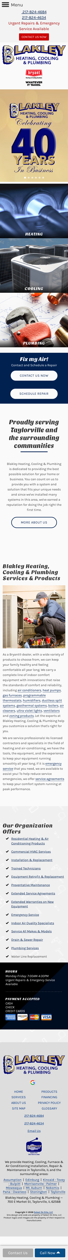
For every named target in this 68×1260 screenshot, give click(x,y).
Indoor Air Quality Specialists (32, 923)
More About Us (34, 522)
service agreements (49, 779)
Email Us (34, 1131)
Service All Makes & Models (31, 931)
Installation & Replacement (31, 860)
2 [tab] (29, 178)
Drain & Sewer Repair (27, 940)
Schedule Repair (34, 394)
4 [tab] (37, 178)
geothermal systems (32, 706)
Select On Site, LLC (43, 1212)
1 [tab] (26, 178)
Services (18, 1097)
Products (49, 1092)
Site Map (18, 1108)
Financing (49, 1097)
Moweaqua (14, 1188)
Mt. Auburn (34, 1188)
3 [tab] (33, 178)
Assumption (12, 1180)
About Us (18, 1103)
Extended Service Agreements (33, 893)
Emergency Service (25, 915)
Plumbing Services (25, 948)
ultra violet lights (29, 711)
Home (18, 1092)
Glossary (49, 1108)
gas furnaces (12, 695)
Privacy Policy (49, 1103)
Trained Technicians (26, 868)
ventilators (52, 711)
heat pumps (52, 690)
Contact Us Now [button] (34, 37)
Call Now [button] (50, 1253)
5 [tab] (40, 178)
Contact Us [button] (18, 1253)
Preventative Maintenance (30, 885)
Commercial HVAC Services (31, 852)
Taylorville (58, 1192)
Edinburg (32, 1180)
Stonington (38, 1192)
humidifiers (31, 700)
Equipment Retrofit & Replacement (37, 877)
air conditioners (29, 690)
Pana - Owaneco (14, 1192)
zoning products (21, 716)
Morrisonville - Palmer (40, 1184)
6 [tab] (44, 178)
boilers (53, 706)
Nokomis (52, 1188)
